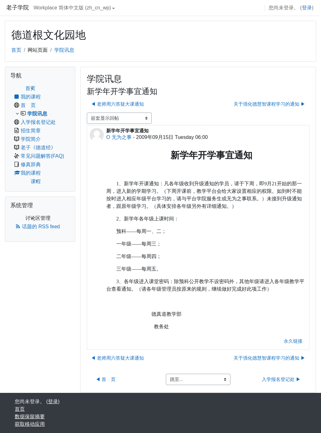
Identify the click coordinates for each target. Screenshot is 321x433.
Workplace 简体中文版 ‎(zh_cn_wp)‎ (72, 7)
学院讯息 (64, 50)
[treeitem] (40, 135)
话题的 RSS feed (37, 226)
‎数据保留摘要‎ (30, 416)
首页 (16, 50)
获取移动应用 (30, 424)
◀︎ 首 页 (106, 379)
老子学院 (17, 7)
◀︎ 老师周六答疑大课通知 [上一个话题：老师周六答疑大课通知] (117, 104)
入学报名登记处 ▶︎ (281, 379)
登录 (307, 7)
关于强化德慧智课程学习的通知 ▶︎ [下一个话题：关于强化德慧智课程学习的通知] (269, 104)
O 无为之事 (119, 137)
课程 (36, 181)
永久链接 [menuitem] (293, 341)
